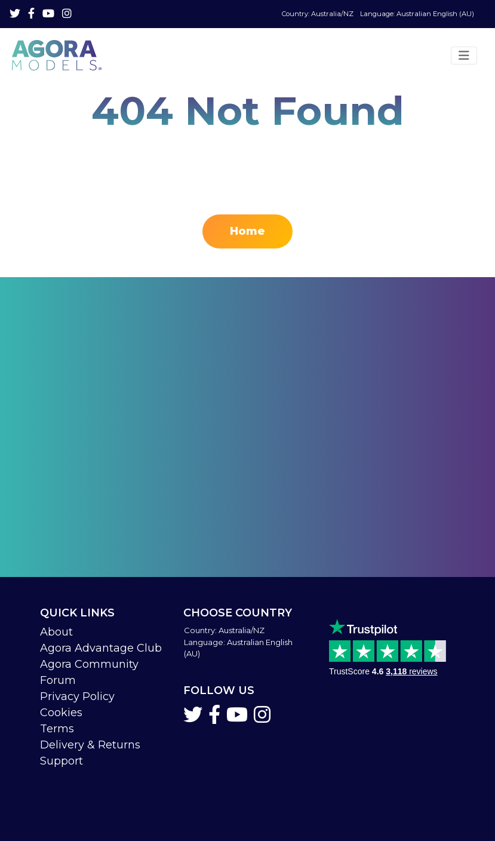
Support (61, 761)
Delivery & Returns (90, 744)
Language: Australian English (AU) (378, 14)
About (56, 632)
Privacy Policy (77, 696)
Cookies (61, 712)
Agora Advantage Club (101, 648)
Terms (57, 728)
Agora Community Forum (89, 672)
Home (247, 231)
